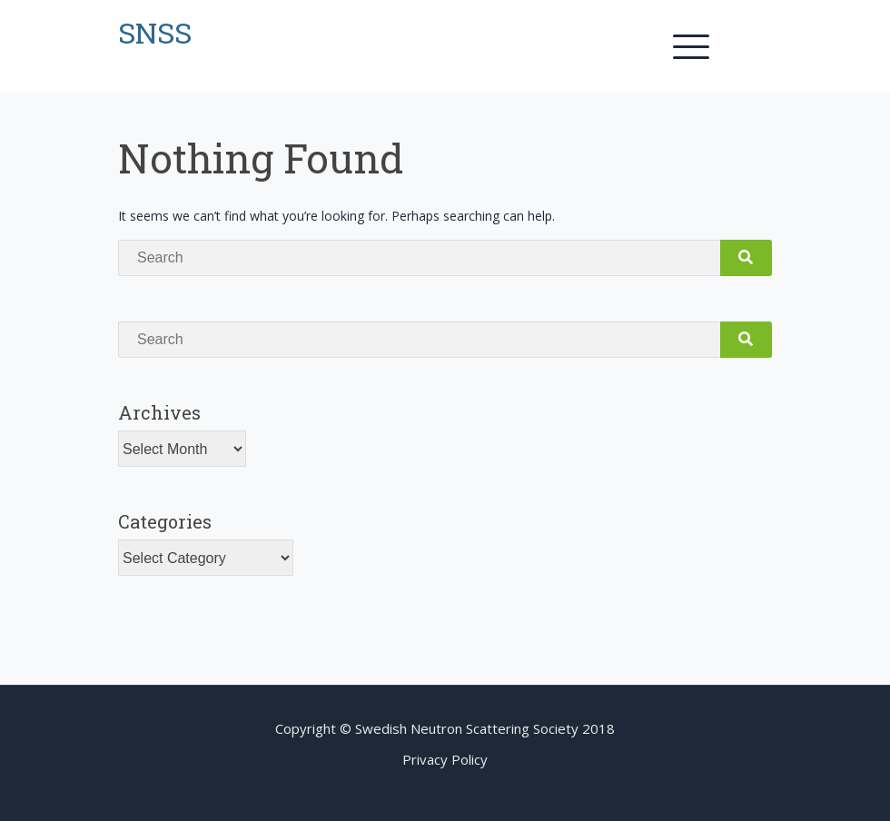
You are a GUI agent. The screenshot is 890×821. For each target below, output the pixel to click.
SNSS (155, 32)
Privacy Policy (445, 759)
